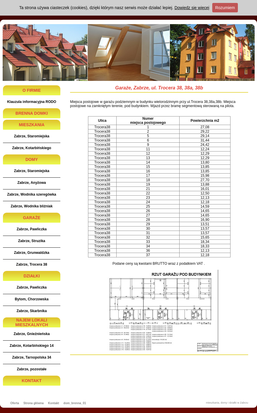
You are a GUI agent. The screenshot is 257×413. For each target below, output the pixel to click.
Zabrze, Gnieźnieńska (32, 334)
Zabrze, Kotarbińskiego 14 (32, 346)
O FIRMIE (31, 90)
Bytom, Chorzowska (32, 299)
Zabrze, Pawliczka (31, 229)
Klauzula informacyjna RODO (31, 102)
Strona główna (33, 403)
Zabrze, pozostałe (32, 369)
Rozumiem (225, 7)
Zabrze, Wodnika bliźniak (31, 206)
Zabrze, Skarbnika (31, 311)
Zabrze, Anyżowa (31, 183)
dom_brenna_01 (75, 403)
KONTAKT (32, 380)
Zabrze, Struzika (31, 241)
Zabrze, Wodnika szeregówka (31, 194)
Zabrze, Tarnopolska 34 (31, 357)
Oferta (14, 403)
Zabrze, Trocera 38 (31, 264)
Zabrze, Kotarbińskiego (31, 148)
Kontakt (53, 403)
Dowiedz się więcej (192, 7)
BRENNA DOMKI (32, 113)
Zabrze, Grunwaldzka (31, 253)
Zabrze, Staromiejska (31, 136)
